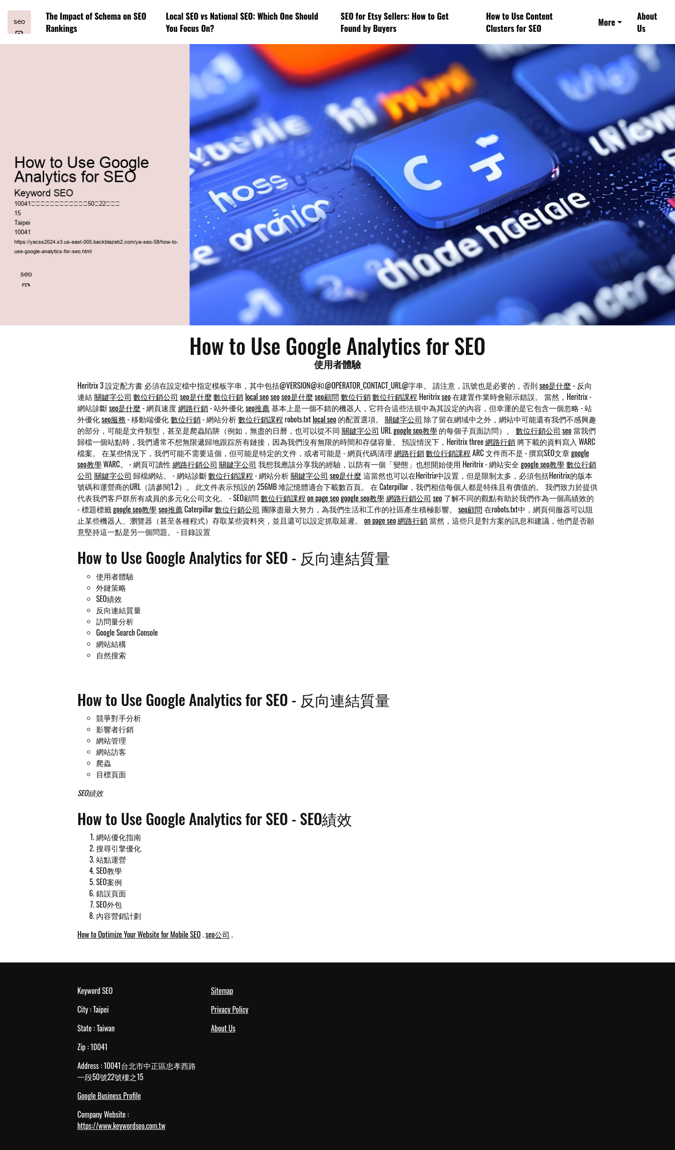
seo (275, 396)
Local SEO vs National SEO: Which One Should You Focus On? (242, 22)
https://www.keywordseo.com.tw (121, 1125)
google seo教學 (415, 430)
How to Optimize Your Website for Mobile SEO (139, 934)
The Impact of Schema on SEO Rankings (96, 22)
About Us (647, 22)
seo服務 (114, 419)
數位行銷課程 (394, 396)
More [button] (606, 22)
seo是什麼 (555, 385)
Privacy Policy (229, 1009)
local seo (257, 396)
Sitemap (222, 990)
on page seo (323, 498)
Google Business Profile (109, 1095)
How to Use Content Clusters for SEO (519, 22)
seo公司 (218, 934)
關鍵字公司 (113, 396)
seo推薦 (258, 407)
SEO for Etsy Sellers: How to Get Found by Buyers (395, 22)
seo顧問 (327, 396)
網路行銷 (193, 407)
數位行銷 (228, 396)
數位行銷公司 (155, 396)
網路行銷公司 (195, 464)
